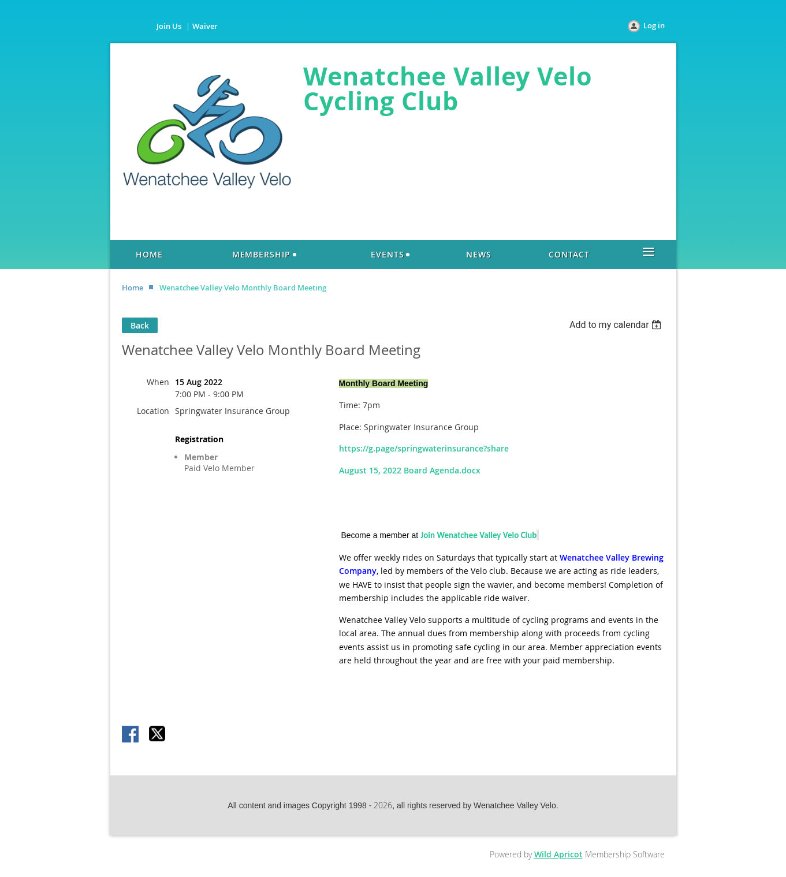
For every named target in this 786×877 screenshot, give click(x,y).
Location (153, 410)
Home (132, 287)
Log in (654, 25)
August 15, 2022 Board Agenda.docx (409, 470)
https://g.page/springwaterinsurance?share (424, 448)
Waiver (205, 26)
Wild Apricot (558, 854)
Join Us (169, 26)
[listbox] (617, 325)
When (158, 381)
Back (140, 325)
